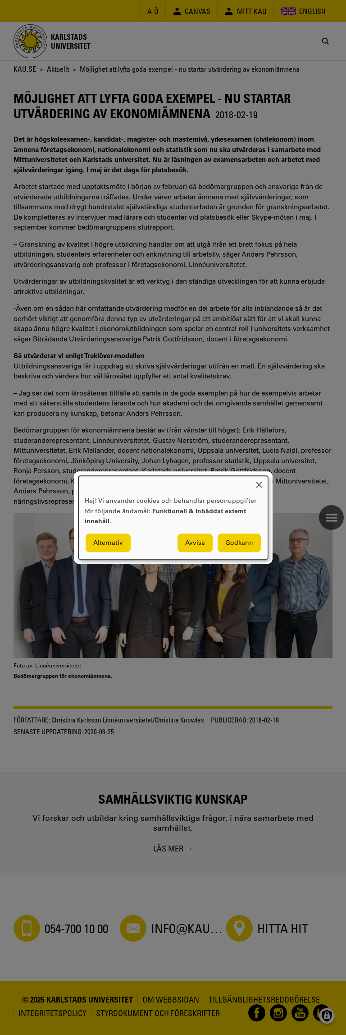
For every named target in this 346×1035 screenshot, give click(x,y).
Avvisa (195, 542)
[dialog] (173, 517)
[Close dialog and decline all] (259, 481)
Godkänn (239, 542)
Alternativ (108, 542)
